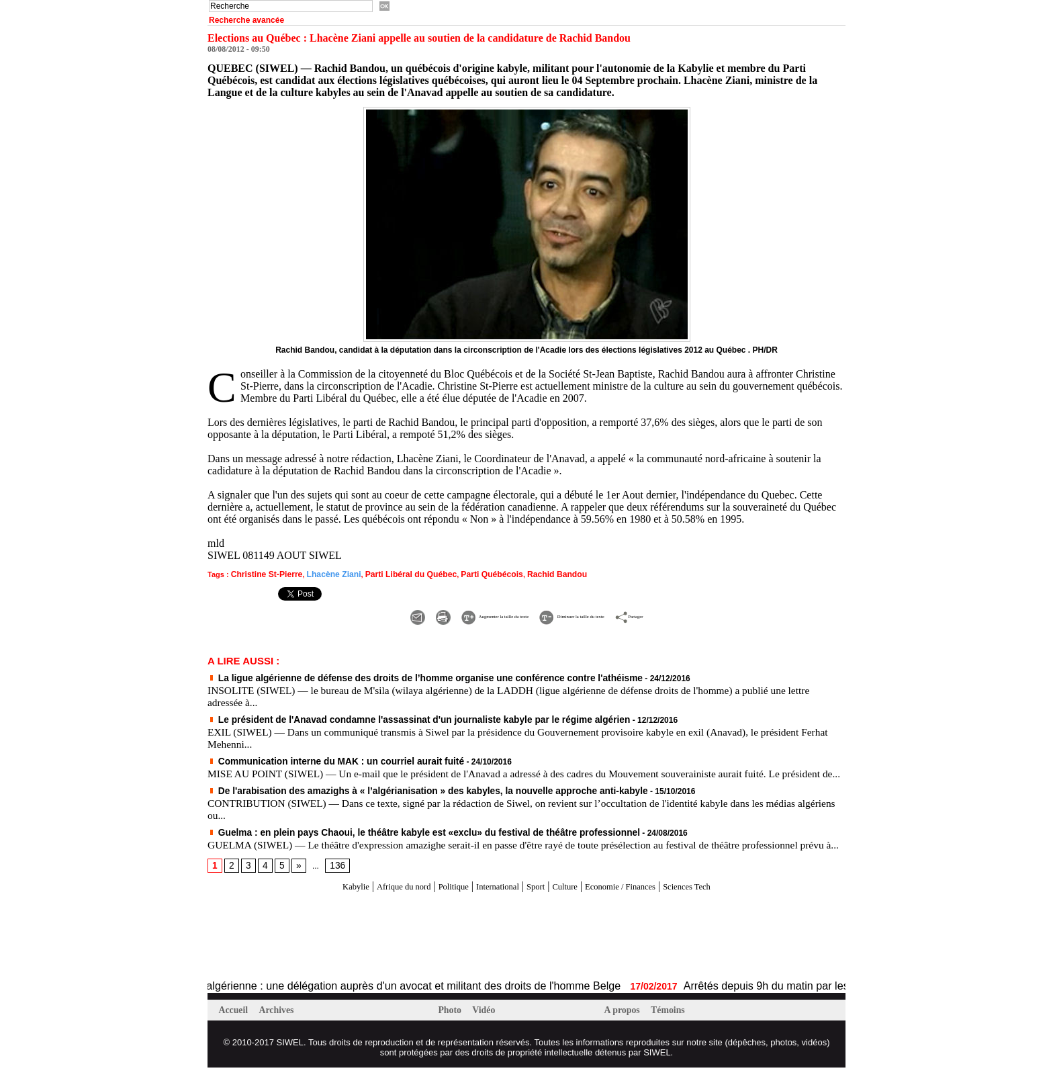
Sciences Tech (724, 904)
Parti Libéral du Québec (394, 574)
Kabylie (316, 904)
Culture (572, 904)
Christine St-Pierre (263, 574)
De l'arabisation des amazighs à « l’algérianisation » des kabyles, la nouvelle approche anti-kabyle (400, 798)
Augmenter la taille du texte (450, 613)
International (490, 904)
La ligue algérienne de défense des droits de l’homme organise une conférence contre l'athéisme (398, 675)
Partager (698, 613)
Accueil (236, 1029)
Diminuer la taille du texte (596, 613)
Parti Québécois (468, 574)
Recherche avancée (246, 20)
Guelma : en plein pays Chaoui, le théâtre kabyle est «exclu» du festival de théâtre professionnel (397, 839)
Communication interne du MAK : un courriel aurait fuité (320, 757)
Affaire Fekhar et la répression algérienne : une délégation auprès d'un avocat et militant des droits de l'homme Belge (275, 1004)
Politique (435, 904)
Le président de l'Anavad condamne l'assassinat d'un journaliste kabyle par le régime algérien (393, 716)
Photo (452, 1029)
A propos (624, 1029)
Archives (281, 1029)
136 (333, 884)
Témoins (673, 1029)
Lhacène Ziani (324, 574)
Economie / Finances (641, 904)
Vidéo (487, 1029)
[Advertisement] (365, 955)
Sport (537, 904)
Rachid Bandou (527, 574)
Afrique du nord (374, 904)
